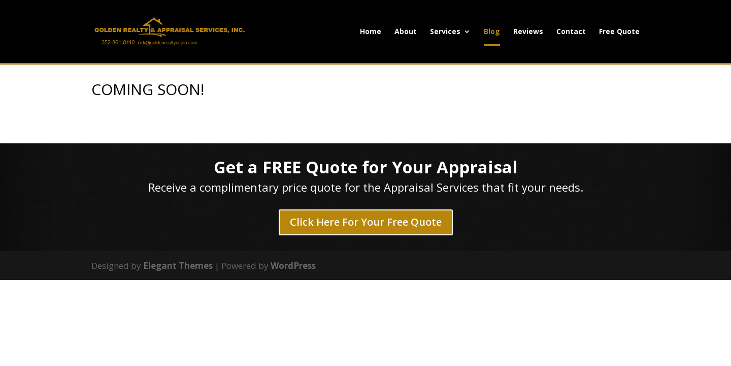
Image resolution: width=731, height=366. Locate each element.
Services (445, 32)
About (405, 32)
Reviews (528, 32)
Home (370, 32)
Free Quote (619, 32)
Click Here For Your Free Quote (366, 222)
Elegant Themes (178, 265)
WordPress (293, 265)
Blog (492, 32)
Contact (571, 32)
